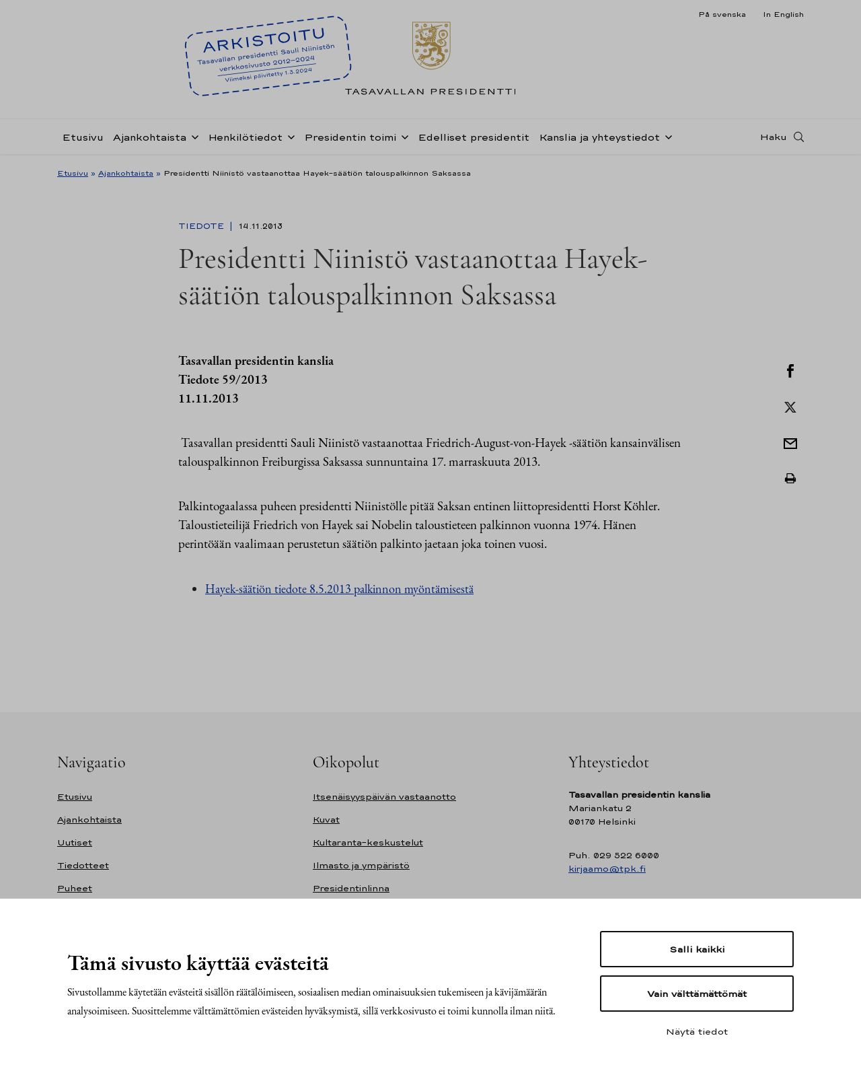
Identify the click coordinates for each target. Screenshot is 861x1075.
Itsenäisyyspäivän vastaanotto (384, 796)
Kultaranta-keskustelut (368, 842)
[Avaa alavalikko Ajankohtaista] (192, 136)
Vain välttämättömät (697, 993)
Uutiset (74, 842)
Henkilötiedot (245, 137)
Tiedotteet (83, 865)
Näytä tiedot (697, 1031)
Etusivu (83, 137)
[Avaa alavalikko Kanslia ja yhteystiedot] (666, 136)
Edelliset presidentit (473, 137)
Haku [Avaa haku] (773, 137)
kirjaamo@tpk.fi (607, 868)
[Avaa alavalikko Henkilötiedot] (289, 136)
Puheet (74, 888)
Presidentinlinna (351, 888)
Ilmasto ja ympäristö (361, 865)
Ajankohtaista (149, 137)
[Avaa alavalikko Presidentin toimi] (402, 136)
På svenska (722, 14)
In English (783, 14)
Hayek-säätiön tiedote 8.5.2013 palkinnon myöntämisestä (339, 588)
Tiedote (202, 226)
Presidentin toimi (350, 137)
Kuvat (326, 819)
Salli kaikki (696, 949)
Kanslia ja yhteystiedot (599, 137)
